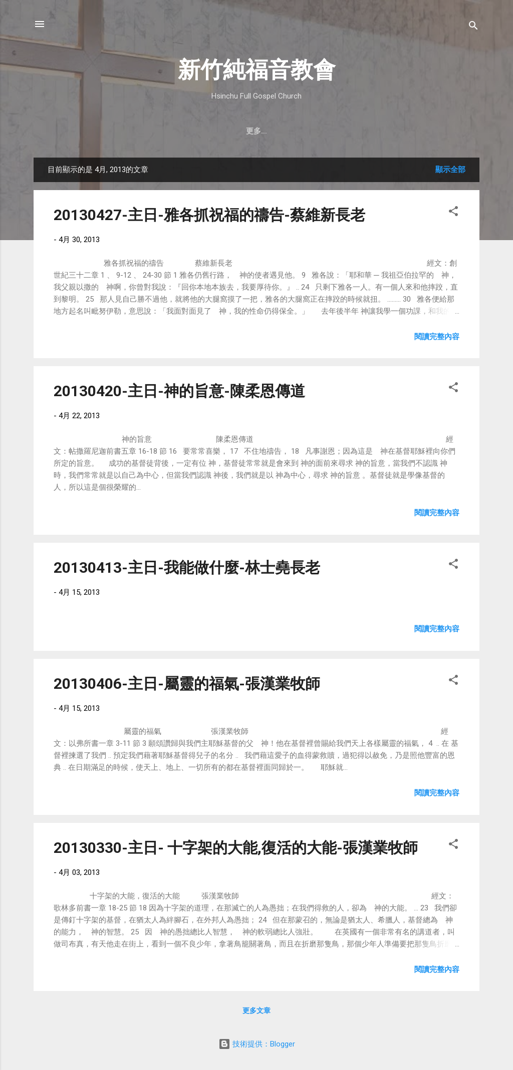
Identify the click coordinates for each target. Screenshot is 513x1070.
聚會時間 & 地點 (159, 131)
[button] (453, 213)
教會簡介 (99, 131)
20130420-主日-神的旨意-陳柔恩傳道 (179, 391)
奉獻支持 (366, 131)
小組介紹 (414, 131)
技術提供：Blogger (256, 1043)
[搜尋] (473, 27)
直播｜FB (317, 131)
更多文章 (256, 1010)
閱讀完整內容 (436, 336)
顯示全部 (450, 169)
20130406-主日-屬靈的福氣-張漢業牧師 (187, 683)
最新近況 (268, 131)
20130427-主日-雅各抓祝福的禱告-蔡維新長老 (209, 215)
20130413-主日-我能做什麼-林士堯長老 (187, 567)
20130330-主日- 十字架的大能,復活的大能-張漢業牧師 (236, 847)
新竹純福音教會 (257, 70)
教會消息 (220, 131)
